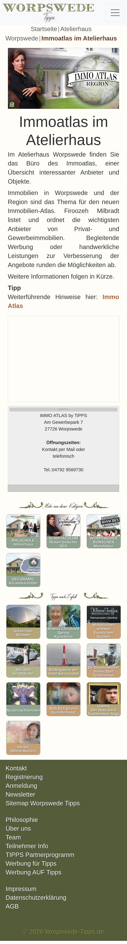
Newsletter (20, 794)
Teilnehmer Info (27, 846)
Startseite (44, 28)
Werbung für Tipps (31, 863)
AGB (12, 906)
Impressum (21, 888)
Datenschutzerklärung (36, 897)
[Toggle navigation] (115, 12)
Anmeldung (21, 785)
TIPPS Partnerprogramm (40, 854)
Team (13, 837)
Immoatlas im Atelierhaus (79, 38)
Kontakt (16, 768)
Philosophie (22, 819)
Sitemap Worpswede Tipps (43, 803)
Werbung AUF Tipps (33, 872)
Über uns (18, 828)
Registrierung (24, 777)
